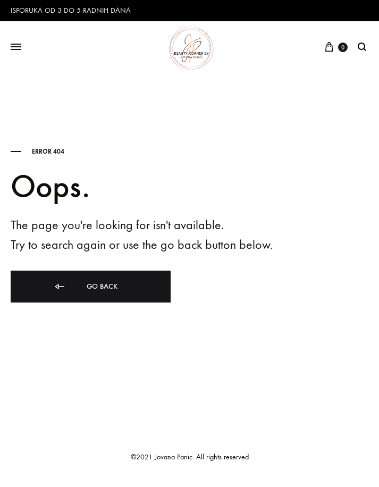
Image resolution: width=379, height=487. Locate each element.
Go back (85, 286)
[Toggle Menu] (16, 47)
